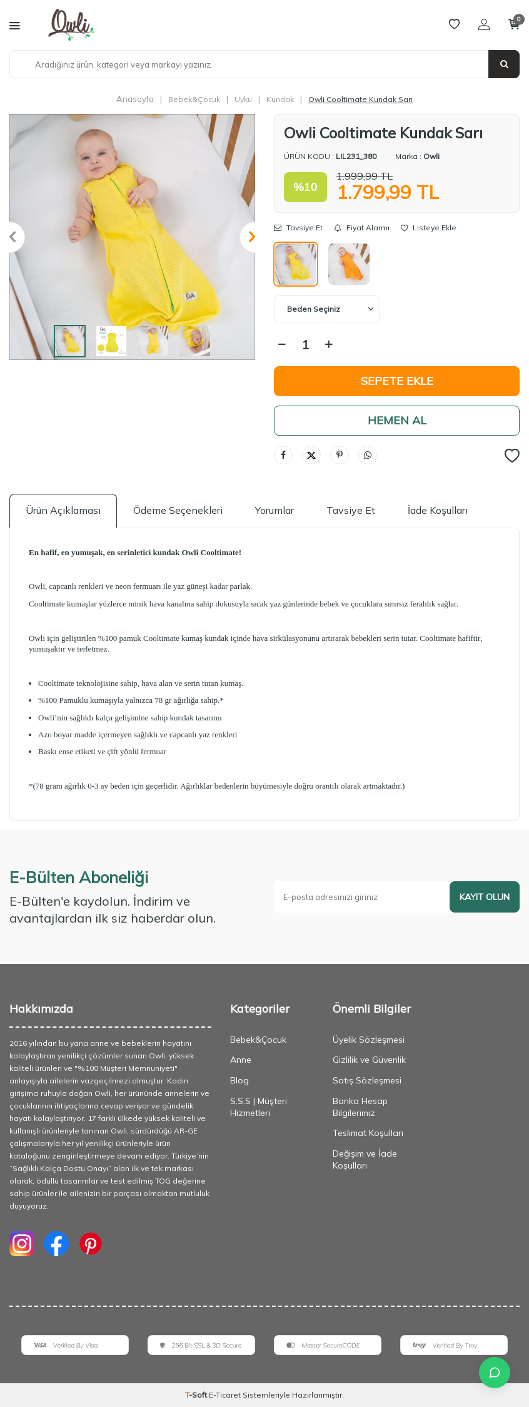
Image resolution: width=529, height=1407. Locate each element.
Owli (431, 156)
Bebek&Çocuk (194, 99)
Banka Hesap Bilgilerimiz (360, 1106)
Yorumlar (274, 510)
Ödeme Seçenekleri (178, 510)
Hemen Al (397, 420)
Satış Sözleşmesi (367, 1080)
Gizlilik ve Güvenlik (369, 1059)
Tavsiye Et (298, 227)
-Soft (197, 1394)
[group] (132, 237)
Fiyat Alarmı (362, 227)
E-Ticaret (225, 1394)
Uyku (243, 99)
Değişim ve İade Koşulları (365, 1159)
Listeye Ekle (428, 227)
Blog (239, 1080)
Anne (240, 1059)
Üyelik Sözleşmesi (369, 1039)
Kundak (280, 99)
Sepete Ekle (397, 381)
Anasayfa (135, 99)
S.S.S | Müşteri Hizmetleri (258, 1106)
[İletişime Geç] (494, 1372)
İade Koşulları (438, 510)
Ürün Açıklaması (63, 510)
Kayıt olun (485, 897)
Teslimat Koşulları (368, 1132)
